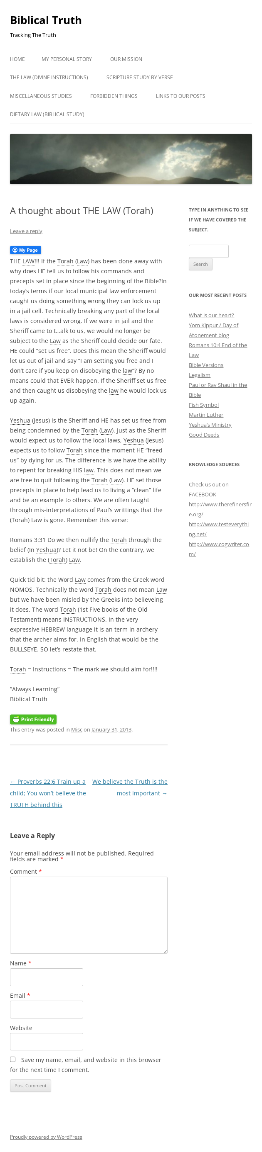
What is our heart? (211, 315)
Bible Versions (206, 365)
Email (20, 995)
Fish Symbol (204, 404)
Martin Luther (206, 414)
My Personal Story (67, 59)
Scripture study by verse (139, 77)
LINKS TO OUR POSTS (180, 96)
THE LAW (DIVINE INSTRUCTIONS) (49, 77)
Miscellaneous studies (41, 96)
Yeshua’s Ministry (210, 424)
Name (21, 963)
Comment (26, 871)
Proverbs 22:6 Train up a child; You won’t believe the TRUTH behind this (48, 793)
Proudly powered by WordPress (46, 1136)
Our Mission (126, 59)
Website (21, 1028)
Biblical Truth (46, 19)
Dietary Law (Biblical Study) (47, 114)
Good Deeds (204, 434)
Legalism (199, 375)
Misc (76, 729)
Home (17, 59)
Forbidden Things (114, 96)
